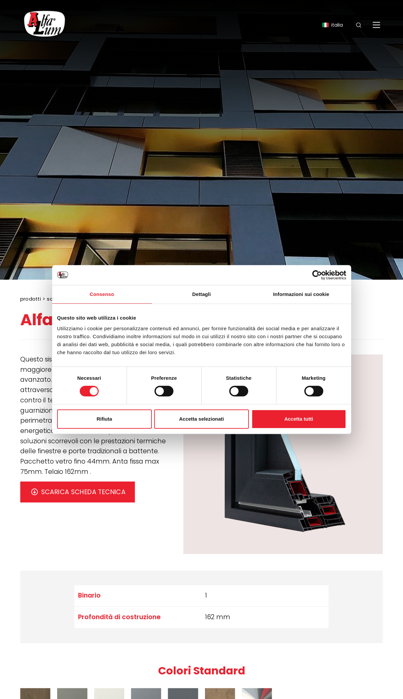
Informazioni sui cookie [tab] (301, 294)
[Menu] (377, 25)
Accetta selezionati (201, 419)
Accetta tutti (298, 419)
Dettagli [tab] (201, 294)
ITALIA (332, 25)
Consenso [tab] (102, 294)
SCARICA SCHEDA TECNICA (83, 492)
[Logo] (44, 25)
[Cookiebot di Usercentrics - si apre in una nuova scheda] (317, 275)
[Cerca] (358, 25)
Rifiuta (104, 419)
